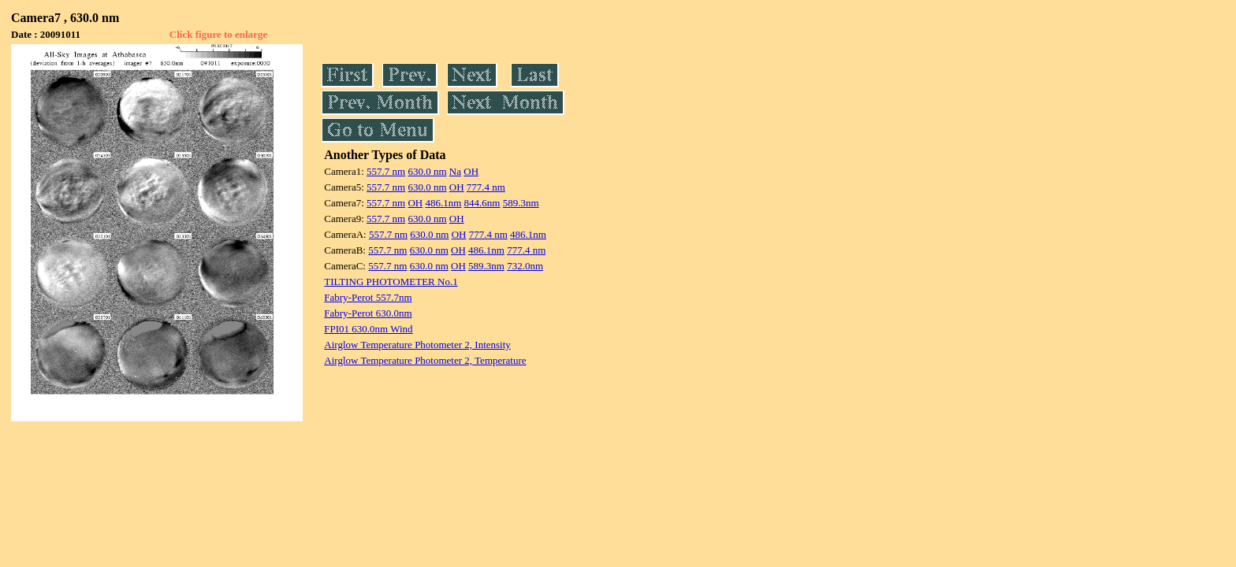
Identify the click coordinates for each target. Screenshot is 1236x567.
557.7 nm (386, 171)
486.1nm (443, 203)
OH (471, 171)
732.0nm (525, 266)
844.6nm (482, 203)
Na (455, 171)
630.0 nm (427, 171)
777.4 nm (486, 187)
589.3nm (521, 203)
